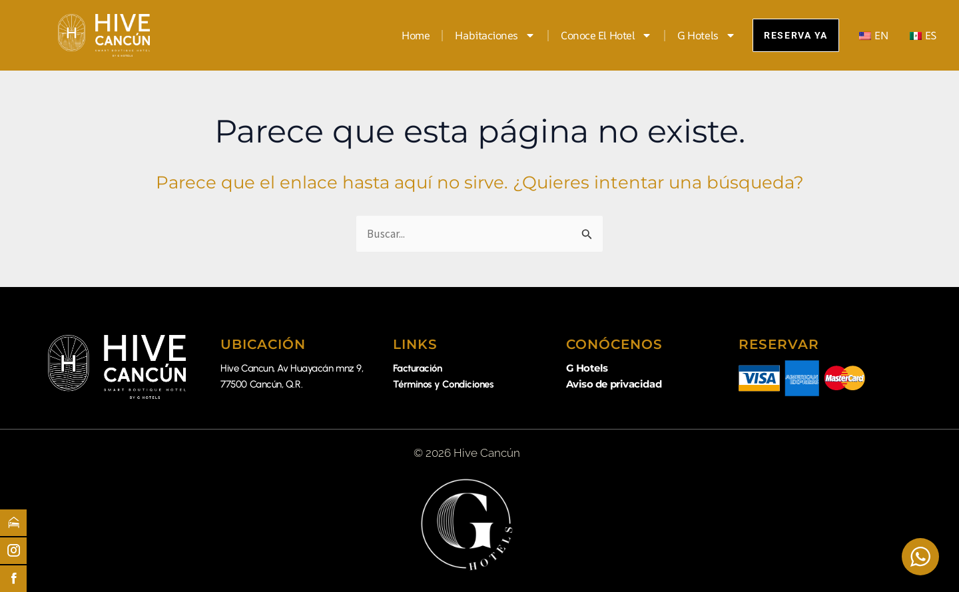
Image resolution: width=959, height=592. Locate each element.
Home (405, 35)
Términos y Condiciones (443, 384)
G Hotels (696, 35)
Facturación (417, 368)
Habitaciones (484, 35)
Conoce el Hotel (595, 35)
